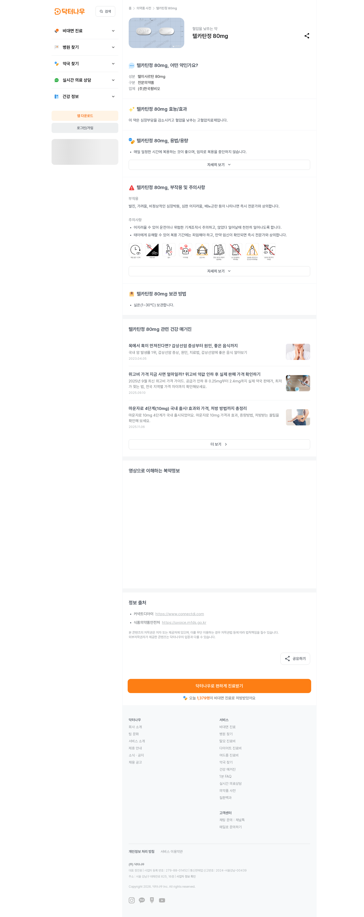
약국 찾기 (226, 762)
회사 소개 (135, 727)
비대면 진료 (227, 727)
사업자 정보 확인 (186, 876)
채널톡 (240, 820)
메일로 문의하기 (230, 827)
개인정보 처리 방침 (141, 852)
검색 (105, 11)
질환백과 (225, 798)
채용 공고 (135, 762)
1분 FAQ (225, 776)
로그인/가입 (85, 128)
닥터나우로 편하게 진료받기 (219, 686)
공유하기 (295, 658)
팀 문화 (134, 734)
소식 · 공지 (136, 755)
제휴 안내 (135, 748)
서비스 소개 (137, 741)
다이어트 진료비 (230, 748)
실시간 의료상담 (230, 784)
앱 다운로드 (85, 116)
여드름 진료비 (229, 755)
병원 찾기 (226, 734)
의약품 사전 (227, 791)
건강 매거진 (227, 769)
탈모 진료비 (227, 741)
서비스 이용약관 (172, 852)
